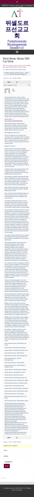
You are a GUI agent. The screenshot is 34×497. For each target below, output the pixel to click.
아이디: (5, 450)
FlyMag (28, 488)
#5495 (28, 85)
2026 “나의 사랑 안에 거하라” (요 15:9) (12, 65)
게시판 (24, 65)
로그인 (6, 466)
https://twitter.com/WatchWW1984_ (14, 121)
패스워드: (6, 456)
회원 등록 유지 (8, 462)
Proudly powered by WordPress (12, 488)
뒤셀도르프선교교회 (17, 28)
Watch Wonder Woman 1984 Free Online (16, 69)
